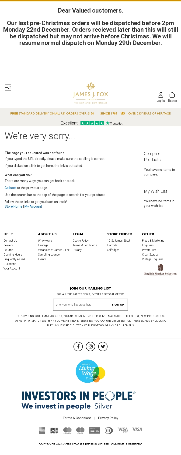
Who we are (45, 240)
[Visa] (137, 430)
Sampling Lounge (48, 254)
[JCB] (54, 433)
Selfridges (113, 250)
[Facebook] (78, 346)
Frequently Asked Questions (14, 262)
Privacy (77, 250)
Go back (10, 188)
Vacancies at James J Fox (54, 250)
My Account (33, 206)
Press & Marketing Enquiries (153, 243)
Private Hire (149, 250)
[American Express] (42, 433)
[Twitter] (103, 346)
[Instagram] (90, 346)
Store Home (13, 206)
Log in (161, 100)
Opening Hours (12, 254)
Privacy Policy (108, 418)
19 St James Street (118, 240)
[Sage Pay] (94, 432)
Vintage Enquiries (153, 259)
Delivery (8, 245)
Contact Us (10, 240)
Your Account (11, 268)
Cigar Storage (150, 254)
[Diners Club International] (109, 433)
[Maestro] (80, 433)
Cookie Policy (81, 240)
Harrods (112, 245)
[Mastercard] (67, 433)
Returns (8, 250)
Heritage (43, 245)
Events (42, 259)
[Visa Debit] (122, 432)
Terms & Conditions (85, 245)
